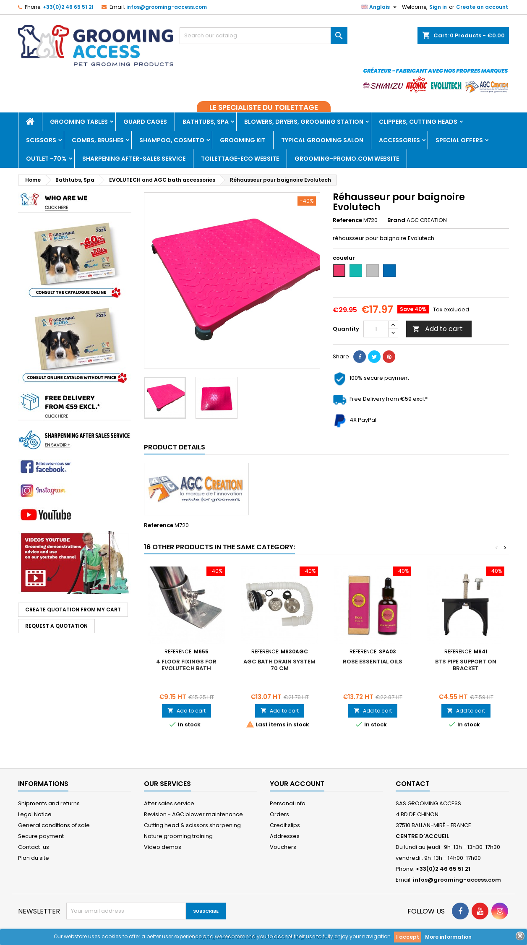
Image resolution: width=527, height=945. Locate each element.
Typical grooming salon (322, 140)
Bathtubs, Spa (206, 121)
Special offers (459, 140)
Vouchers (283, 847)
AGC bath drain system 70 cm (279, 665)
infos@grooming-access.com (166, 6)
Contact (413, 783)
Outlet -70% (46, 158)
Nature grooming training (178, 836)
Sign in (438, 6)
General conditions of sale (54, 825)
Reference (347, 220)
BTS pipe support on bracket (465, 665)
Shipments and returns (49, 803)
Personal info (287, 803)
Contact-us (33, 847)
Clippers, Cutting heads (418, 121)
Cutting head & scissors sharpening (192, 825)
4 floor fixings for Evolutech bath (186, 665)
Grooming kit (243, 140)
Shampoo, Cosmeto (171, 140)
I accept (407, 936)
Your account (297, 783)
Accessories (399, 140)
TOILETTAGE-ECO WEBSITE (240, 158)
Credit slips (285, 825)
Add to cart (437, 329)
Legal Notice (35, 814)
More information (448, 936)
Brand (396, 220)
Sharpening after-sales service (133, 158)
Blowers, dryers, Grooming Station (303, 121)
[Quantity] (376, 329)
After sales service (169, 803)
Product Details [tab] (174, 447)
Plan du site (33, 858)
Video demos (162, 847)
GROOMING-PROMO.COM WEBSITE (347, 158)
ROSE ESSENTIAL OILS (372, 662)
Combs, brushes (98, 140)
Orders (279, 814)
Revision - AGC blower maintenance (193, 814)
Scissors (41, 140)
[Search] (263, 35)
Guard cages (145, 121)
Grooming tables (79, 121)
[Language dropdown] (380, 7)
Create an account (482, 6)
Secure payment (41, 836)
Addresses (285, 836)
